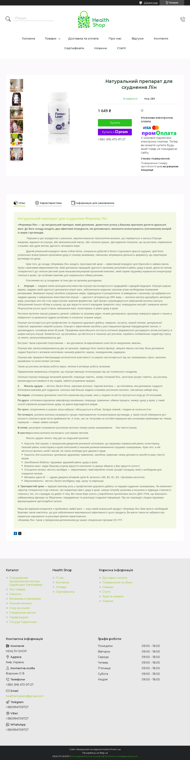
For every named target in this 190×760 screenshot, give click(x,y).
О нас (60, 578)
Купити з (115, 132)
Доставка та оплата (83, 38)
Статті (121, 48)
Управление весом (22, 612)
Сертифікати (74, 48)
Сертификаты (65, 591)
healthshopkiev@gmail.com (25, 696)
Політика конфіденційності (121, 756)
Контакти (161, 38)
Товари (50, 38)
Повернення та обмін (117, 582)
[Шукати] (8, 19)
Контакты (62, 582)
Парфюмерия (18, 617)
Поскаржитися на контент (87, 756)
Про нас (115, 38)
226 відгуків (151, 2)
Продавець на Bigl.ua (95, 752)
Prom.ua (116, 749)
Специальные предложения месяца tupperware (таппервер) (25, 581)
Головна (28, 38)
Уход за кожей (19, 608)
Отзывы (61, 587)
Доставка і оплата (114, 578)
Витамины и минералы (25, 598)
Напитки (15, 594)
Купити (115, 123)
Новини (100, 48)
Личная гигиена (20, 603)
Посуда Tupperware (23, 622)
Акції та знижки (113, 596)
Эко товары (17, 589)
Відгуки (138, 38)
